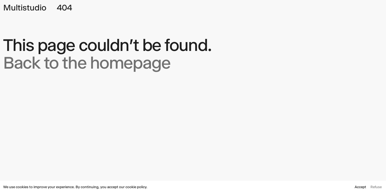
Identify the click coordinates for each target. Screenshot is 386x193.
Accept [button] (360, 187)
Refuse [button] (376, 187)
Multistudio (24, 8)
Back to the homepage (86, 63)
